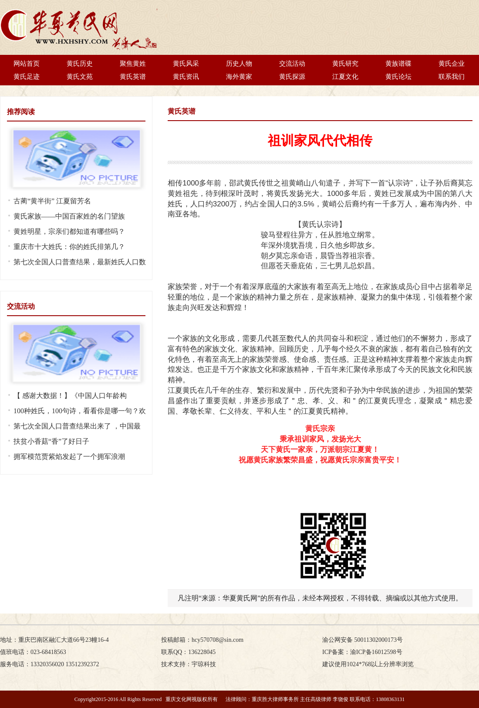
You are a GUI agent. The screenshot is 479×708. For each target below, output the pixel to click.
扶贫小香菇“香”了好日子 (51, 441)
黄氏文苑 (80, 76)
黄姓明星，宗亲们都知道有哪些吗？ (69, 231)
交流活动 (292, 63)
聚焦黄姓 (133, 63)
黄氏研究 (345, 63)
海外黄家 (239, 76)
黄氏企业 (452, 63)
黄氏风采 (186, 63)
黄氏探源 (292, 76)
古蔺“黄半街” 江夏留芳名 (52, 201)
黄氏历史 (80, 63)
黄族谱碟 (398, 63)
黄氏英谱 (133, 76)
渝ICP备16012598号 (376, 652)
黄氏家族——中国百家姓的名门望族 (69, 216)
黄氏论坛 (398, 76)
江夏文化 (345, 76)
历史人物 (239, 63)
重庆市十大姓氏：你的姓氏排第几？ (69, 246)
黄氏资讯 (186, 76)
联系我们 (452, 76)
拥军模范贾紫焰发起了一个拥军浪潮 (69, 456)
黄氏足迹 (26, 76)
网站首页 (26, 63)
